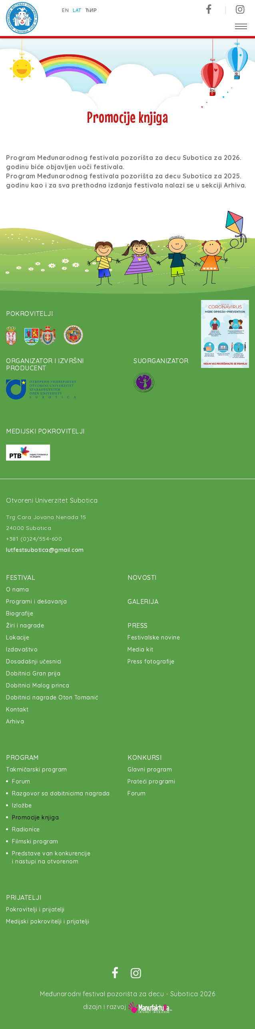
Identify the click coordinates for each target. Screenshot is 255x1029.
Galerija (142, 601)
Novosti (142, 577)
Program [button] (22, 757)
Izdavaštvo (22, 649)
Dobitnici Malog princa (37, 685)
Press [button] (137, 625)
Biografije (19, 613)
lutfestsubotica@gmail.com (45, 549)
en (65, 10)
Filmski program (35, 841)
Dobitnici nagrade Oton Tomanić (52, 697)
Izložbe (22, 805)
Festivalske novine (153, 637)
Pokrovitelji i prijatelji (35, 909)
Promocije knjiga (35, 817)
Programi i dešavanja (36, 601)
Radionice (26, 829)
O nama (17, 589)
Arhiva (15, 721)
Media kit (140, 649)
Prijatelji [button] (23, 897)
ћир (91, 10)
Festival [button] (20, 577)
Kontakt (17, 709)
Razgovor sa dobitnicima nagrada (61, 793)
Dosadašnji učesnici (34, 661)
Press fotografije (151, 661)
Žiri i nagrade (25, 625)
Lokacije (17, 637)
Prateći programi (151, 781)
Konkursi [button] (144, 757)
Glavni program (149, 769)
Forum (21, 781)
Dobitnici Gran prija (33, 673)
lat (77, 10)
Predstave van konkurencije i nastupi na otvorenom (51, 857)
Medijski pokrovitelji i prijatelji (47, 921)
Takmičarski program (36, 769)
